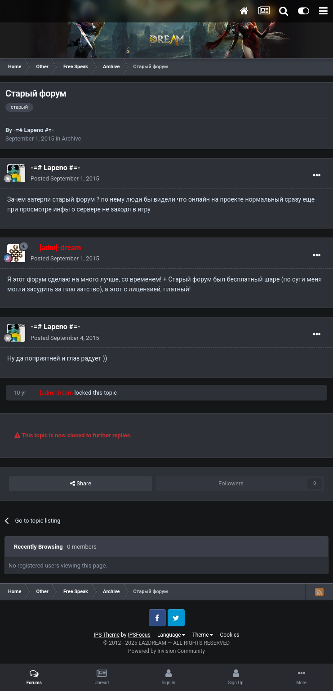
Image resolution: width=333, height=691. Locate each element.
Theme (202, 635)
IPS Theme (106, 635)
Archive (71, 138)
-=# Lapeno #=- (33, 130)
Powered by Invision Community (166, 651)
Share (80, 483)
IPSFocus (139, 635)
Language (171, 635)
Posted (65, 178)
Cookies (229, 635)
